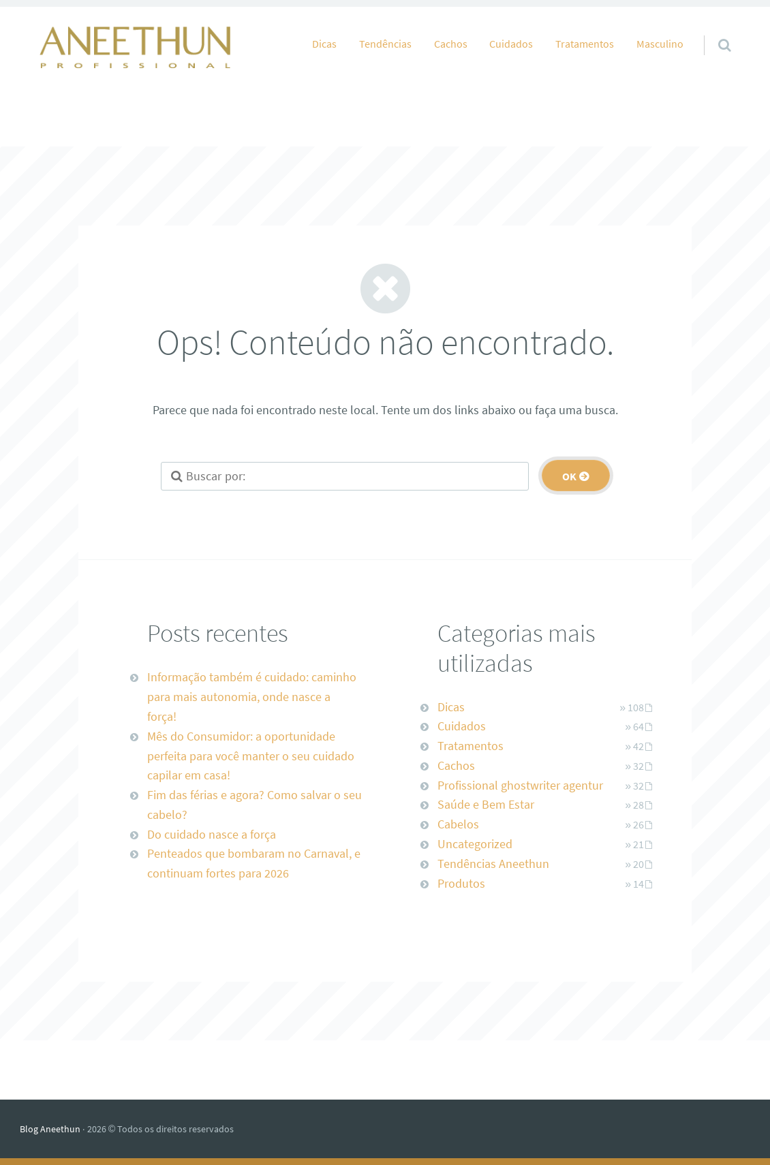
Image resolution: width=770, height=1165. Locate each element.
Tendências (385, 43)
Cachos (450, 43)
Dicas (324, 43)
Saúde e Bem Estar (485, 804)
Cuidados (511, 43)
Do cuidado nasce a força (211, 834)
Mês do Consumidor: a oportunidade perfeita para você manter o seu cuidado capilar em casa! (250, 755)
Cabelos (458, 824)
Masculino (659, 43)
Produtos (461, 883)
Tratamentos (584, 43)
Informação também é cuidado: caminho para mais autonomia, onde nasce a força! (251, 696)
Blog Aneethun (50, 1129)
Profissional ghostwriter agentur (520, 785)
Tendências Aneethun (493, 863)
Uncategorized (474, 844)
